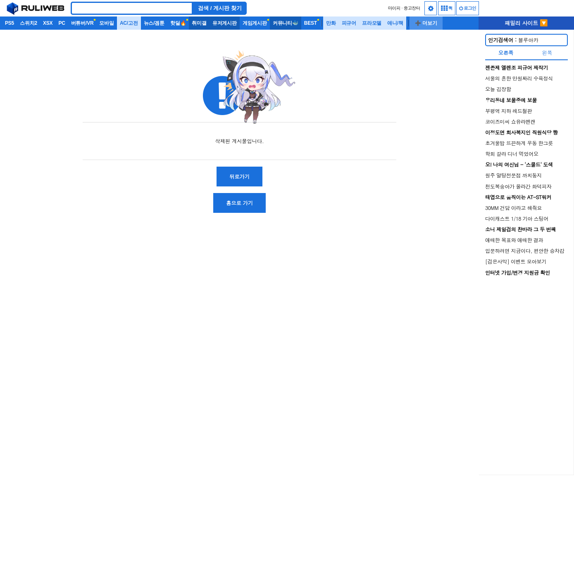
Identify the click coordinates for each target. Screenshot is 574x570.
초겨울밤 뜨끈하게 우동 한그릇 (519, 142)
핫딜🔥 (178, 23)
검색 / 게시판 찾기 (220, 8)
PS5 (9, 23)
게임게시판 (255, 23)
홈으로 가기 (239, 202)
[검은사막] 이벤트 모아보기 (515, 261)
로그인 (467, 8)
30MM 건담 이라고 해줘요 (513, 207)
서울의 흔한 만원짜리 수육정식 (519, 78)
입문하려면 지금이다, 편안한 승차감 (524, 250)
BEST (310, 23)
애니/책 (395, 23)
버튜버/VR (82, 23)
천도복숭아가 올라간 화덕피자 (518, 186)
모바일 (106, 23)
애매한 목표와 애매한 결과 (514, 239)
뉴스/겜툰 (154, 23)
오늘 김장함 (498, 88)
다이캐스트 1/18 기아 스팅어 (516, 218)
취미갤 (199, 23)
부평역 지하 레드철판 (508, 110)
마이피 (394, 8)
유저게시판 (224, 23)
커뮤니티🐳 (285, 23)
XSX (47, 23)
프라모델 (371, 23)
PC (61, 23)
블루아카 (513, 39)
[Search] (132, 8)
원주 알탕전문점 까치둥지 (513, 175)
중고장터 (412, 8)
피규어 (349, 23)
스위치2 (28, 23)
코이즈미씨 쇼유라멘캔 (510, 121)
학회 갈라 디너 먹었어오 (511, 153)
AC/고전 (129, 23)
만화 (331, 23)
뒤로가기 (239, 176)
